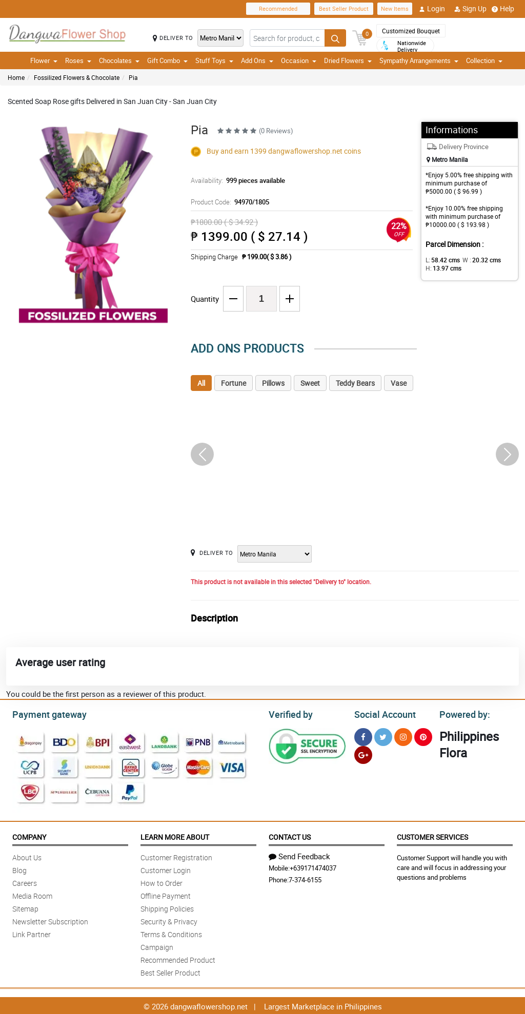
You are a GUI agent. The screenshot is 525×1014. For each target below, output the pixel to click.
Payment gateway (44, 713)
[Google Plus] (363, 753)
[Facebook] (363, 735)
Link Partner (31, 933)
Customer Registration (176, 856)
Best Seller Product (344, 8)
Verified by (289, 713)
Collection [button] (484, 60)
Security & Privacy (168, 920)
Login (432, 8)
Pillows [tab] (273, 383)
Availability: (235, 180)
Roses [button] (78, 60)
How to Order (161, 881)
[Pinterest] (423, 735)
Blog (19, 869)
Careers (24, 881)
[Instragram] (403, 735)
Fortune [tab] (233, 383)
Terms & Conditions (171, 933)
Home (16, 77)
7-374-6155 (305, 878)
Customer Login (165, 869)
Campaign (156, 945)
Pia (133, 77)
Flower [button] (43, 60)
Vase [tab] (399, 383)
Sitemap (25, 907)
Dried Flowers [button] (348, 60)
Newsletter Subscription (50, 920)
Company (29, 835)
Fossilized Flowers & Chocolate (76, 77)
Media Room (32, 894)
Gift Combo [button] (167, 60)
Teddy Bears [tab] (355, 383)
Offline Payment (165, 894)
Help (503, 8)
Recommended (278, 8)
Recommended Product (177, 958)
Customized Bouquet (411, 31)
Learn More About (174, 835)
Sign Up (470, 8)
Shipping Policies (167, 907)
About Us (27, 856)
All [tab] (201, 383)
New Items (395, 8)
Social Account (382, 713)
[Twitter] (383, 735)
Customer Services (432, 835)
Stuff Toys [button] (214, 60)
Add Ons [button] (257, 60)
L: (441, 260)
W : (476, 260)
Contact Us (290, 835)
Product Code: (228, 201)
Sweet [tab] (310, 383)
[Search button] (335, 38)
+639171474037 (313, 866)
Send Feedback (299, 855)
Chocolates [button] (119, 60)
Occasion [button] (298, 60)
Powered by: (462, 713)
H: (442, 268)
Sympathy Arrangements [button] (418, 60)
